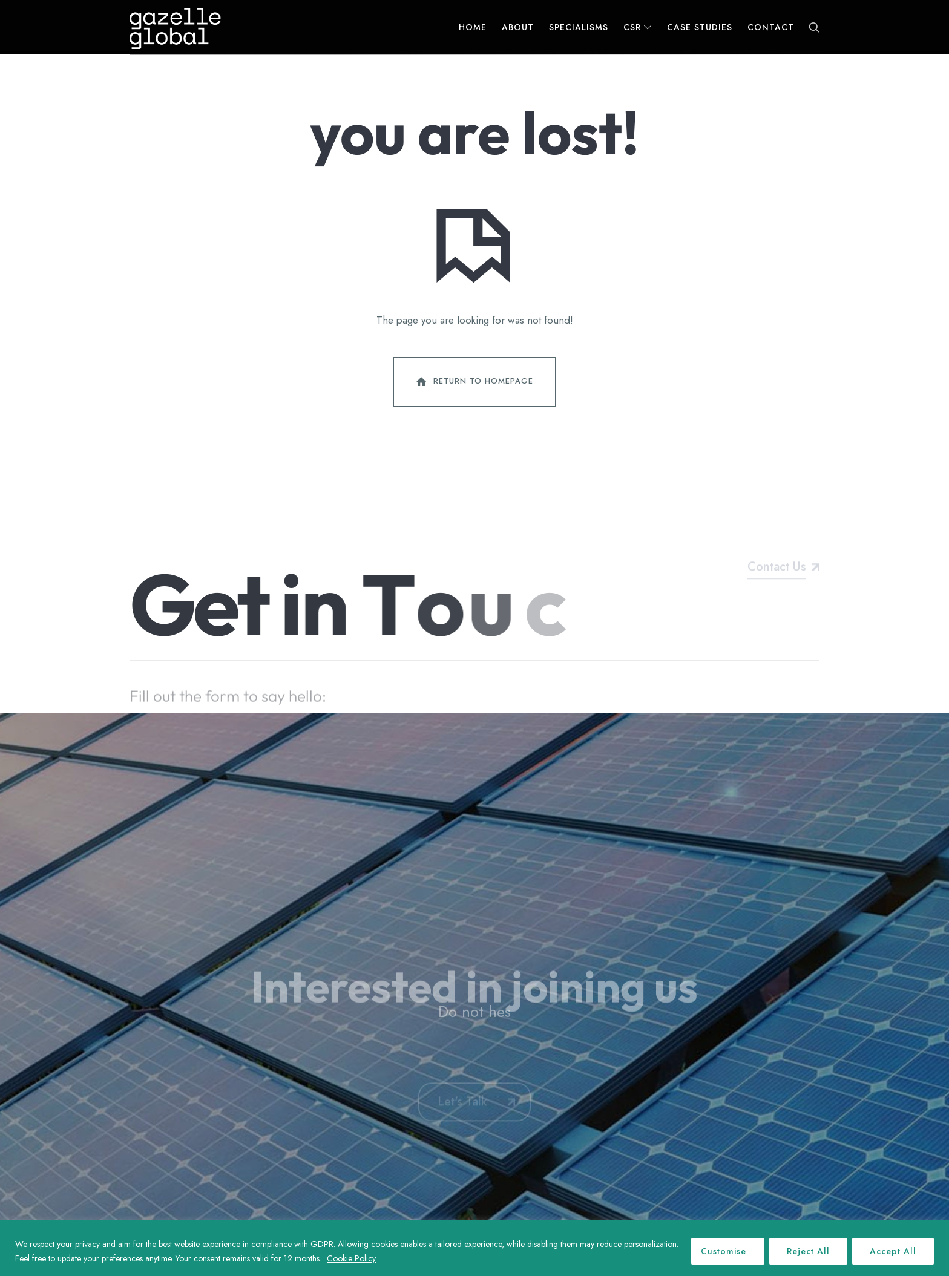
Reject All (808, 1251)
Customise (723, 1251)
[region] (474, 1248)
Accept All (893, 1251)
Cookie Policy (351, 1258)
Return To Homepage (473, 382)
